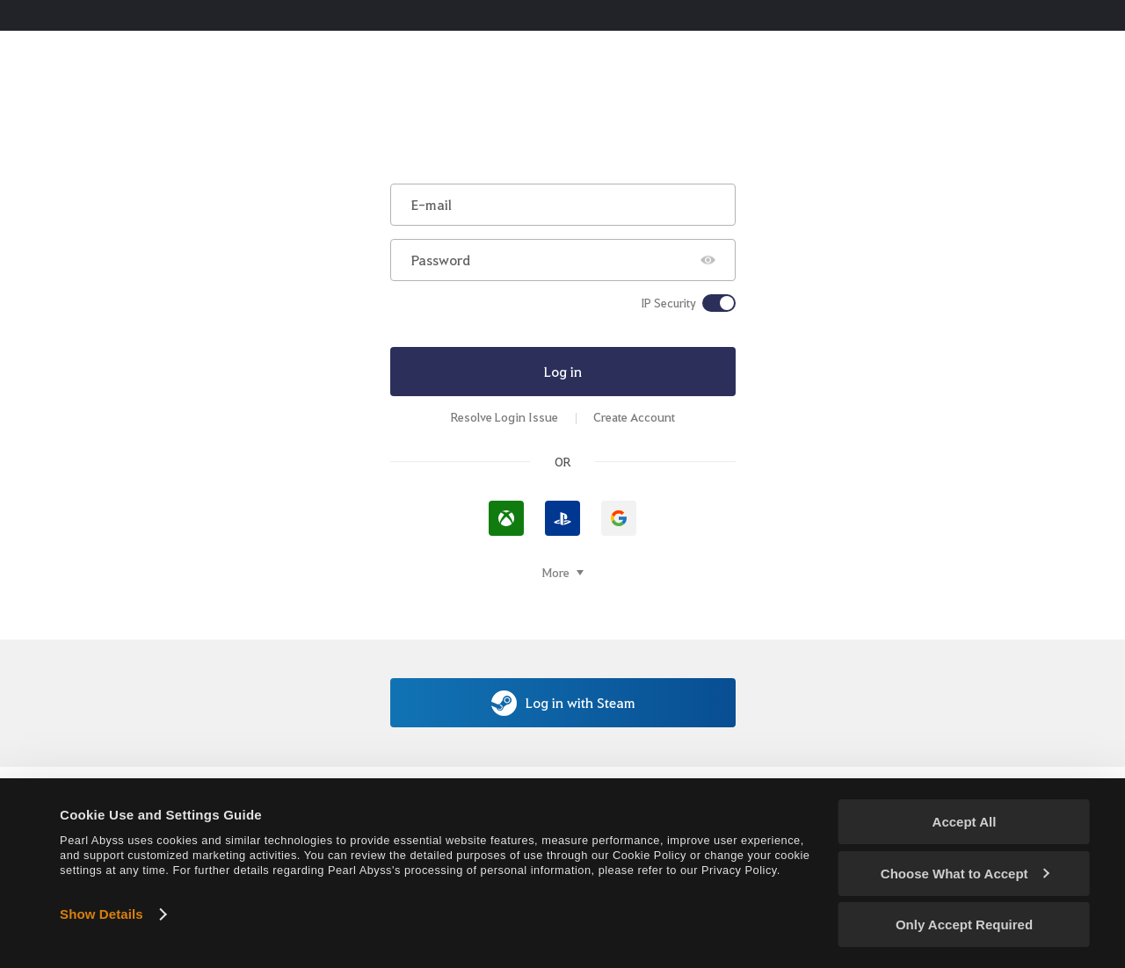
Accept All (965, 821)
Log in (563, 371)
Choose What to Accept (965, 873)
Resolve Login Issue (504, 416)
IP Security (668, 303)
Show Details (101, 914)
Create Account (634, 416)
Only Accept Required (964, 924)
